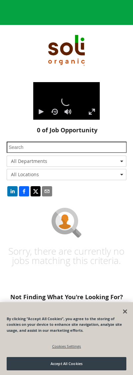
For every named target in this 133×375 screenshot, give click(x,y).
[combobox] (66, 161)
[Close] (125, 311)
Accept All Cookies (66, 363)
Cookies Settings (66, 346)
